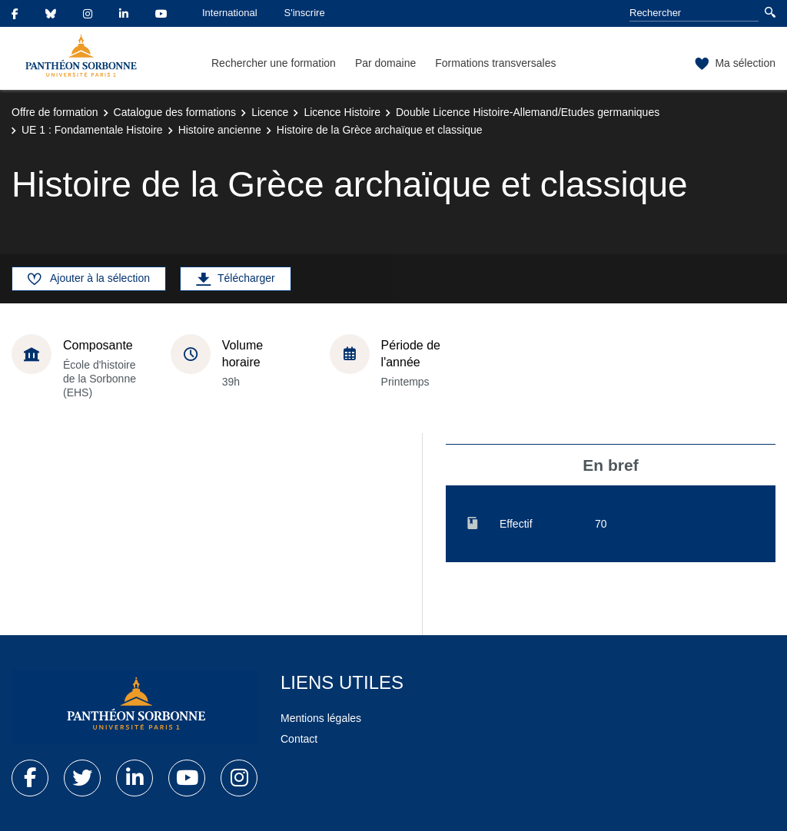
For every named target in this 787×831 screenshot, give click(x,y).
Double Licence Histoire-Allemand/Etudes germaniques (527, 112)
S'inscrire (304, 12)
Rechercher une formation (273, 63)
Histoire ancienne (219, 130)
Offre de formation (55, 112)
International (229, 12)
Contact (299, 739)
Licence (269, 112)
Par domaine (385, 63)
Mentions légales (321, 718)
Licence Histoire (342, 112)
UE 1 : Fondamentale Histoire (92, 130)
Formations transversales (495, 63)
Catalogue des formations (175, 112)
